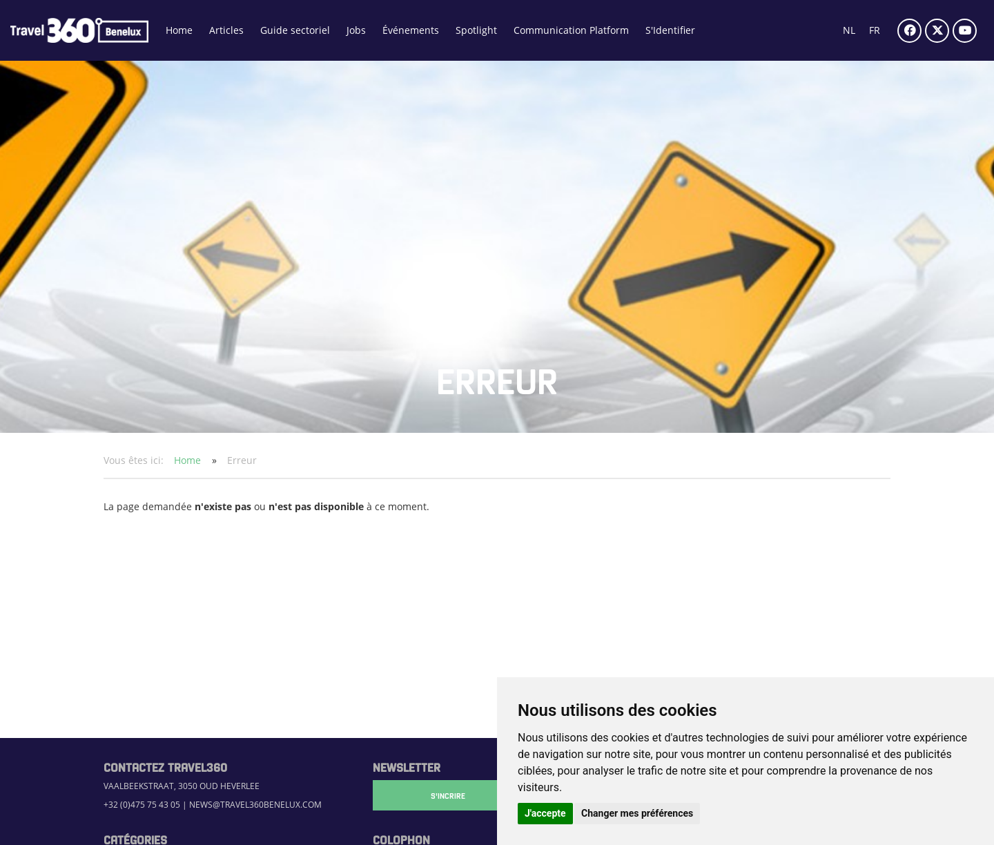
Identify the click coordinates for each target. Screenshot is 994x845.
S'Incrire (442, 795)
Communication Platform (571, 30)
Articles (226, 30)
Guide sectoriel (295, 30)
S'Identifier (670, 30)
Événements (410, 30)
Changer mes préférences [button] (637, 813)
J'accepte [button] (545, 813)
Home (179, 30)
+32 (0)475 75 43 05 (142, 804)
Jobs (356, 30)
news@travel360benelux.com (255, 804)
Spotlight (476, 30)
